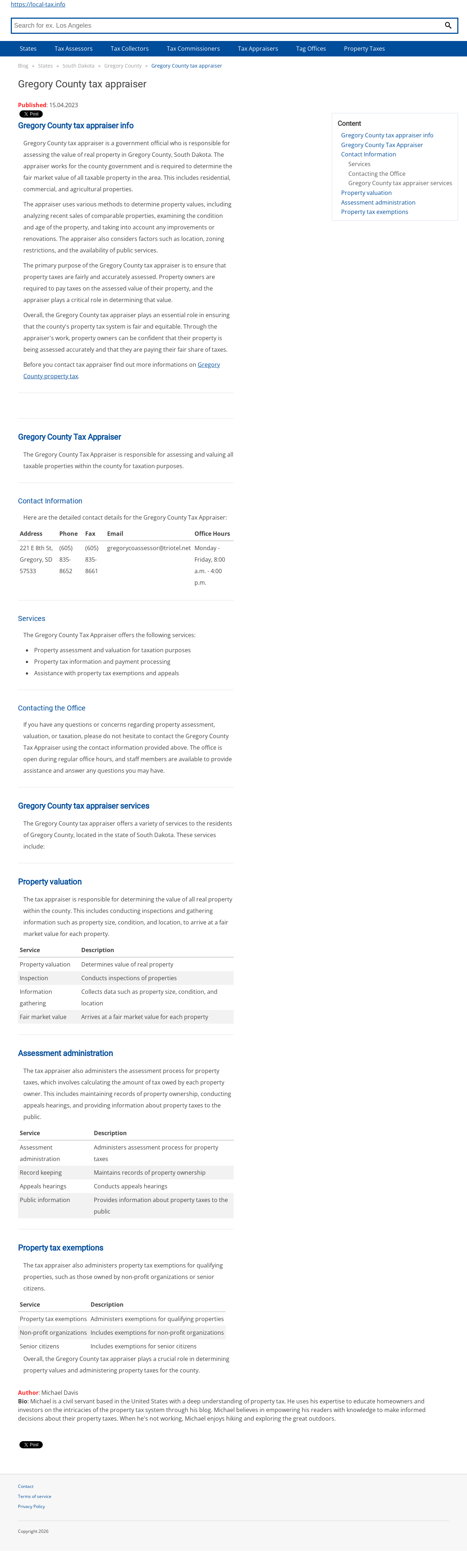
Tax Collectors (130, 48)
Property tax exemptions (374, 212)
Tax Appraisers (258, 48)
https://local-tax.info (38, 4)
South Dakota (79, 65)
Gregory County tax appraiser (186, 65)
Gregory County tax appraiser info (387, 135)
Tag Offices (311, 48)
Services (359, 164)
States (28, 48)
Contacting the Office (377, 174)
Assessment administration (378, 202)
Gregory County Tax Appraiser (382, 145)
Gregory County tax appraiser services (400, 183)
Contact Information (368, 154)
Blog (23, 65)
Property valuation (366, 193)
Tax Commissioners (193, 48)
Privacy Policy (31, 1506)
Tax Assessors (74, 48)
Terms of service (34, 1496)
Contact (25, 1486)
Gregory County (123, 65)
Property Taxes (364, 48)
